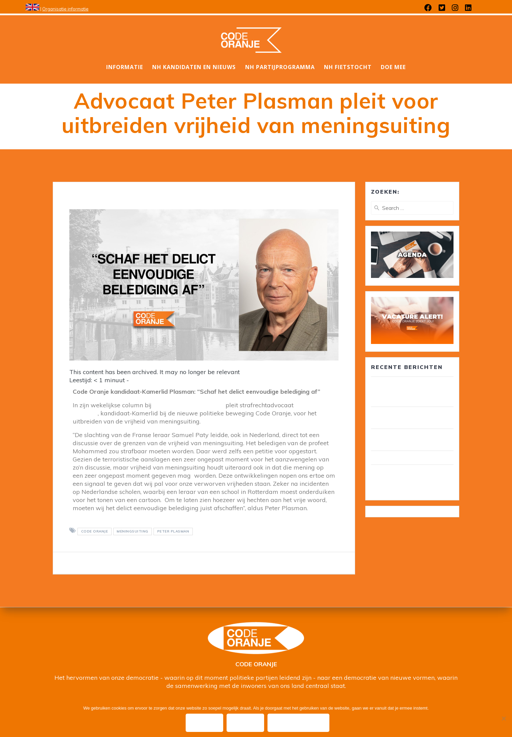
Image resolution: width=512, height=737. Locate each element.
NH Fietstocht (348, 67)
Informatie (124, 67)
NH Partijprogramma (280, 67)
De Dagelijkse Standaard (189, 405)
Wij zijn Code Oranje (398, 457)
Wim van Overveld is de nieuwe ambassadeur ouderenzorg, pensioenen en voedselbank (412, 479)
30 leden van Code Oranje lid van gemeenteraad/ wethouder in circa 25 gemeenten (411, 391)
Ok (205, 723)
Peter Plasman (173, 531)
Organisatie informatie (65, 9)
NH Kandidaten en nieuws (194, 67)
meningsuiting (132, 531)
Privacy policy (299, 723)
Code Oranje (94, 531)
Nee (246, 723)
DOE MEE (393, 67)
